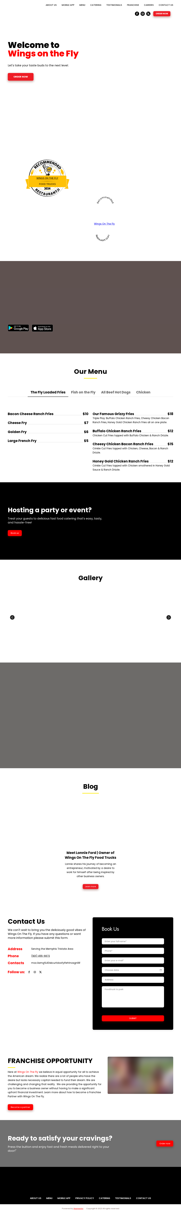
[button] (137, 14)
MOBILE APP (68, 5)
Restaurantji (47, 188)
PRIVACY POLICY (84, 1198)
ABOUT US (51, 5)
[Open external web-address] (18, 327)
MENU (82, 5)
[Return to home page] (17, 9)
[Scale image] (35, 617)
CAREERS (149, 5)
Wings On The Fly (47, 178)
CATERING (95, 5)
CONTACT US (166, 5)
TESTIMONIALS (114, 5)
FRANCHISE (133, 5)
